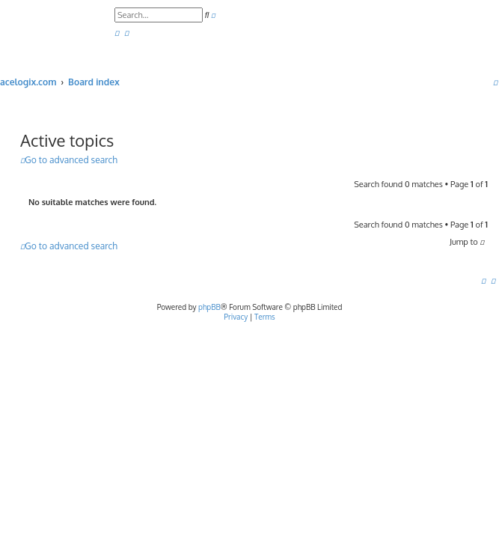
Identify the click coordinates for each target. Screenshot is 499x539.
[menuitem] (116, 33)
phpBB (209, 306)
